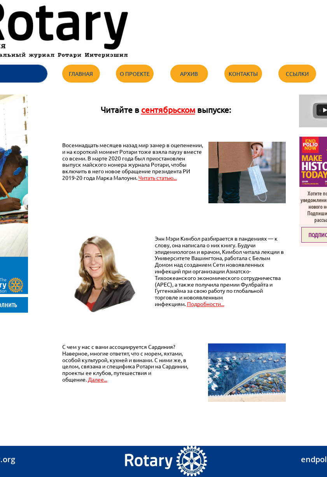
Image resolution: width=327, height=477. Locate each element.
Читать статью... (157, 177)
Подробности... (205, 303)
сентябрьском (168, 109)
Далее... (97, 379)
